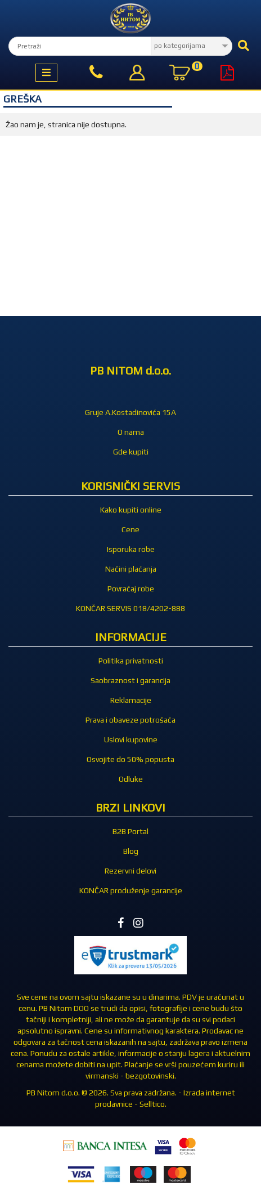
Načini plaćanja (130, 568)
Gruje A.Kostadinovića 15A (130, 412)
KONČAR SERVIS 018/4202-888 (130, 608)
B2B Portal (130, 831)
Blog (130, 851)
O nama (131, 431)
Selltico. (153, 1103)
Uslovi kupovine (131, 739)
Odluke (131, 778)
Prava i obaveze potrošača (131, 719)
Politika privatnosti (130, 660)
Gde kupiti (130, 451)
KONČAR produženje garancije (130, 890)
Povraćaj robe (130, 588)
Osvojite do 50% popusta (130, 759)
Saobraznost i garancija (130, 680)
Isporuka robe (131, 549)
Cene (131, 529)
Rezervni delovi (130, 870)
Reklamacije (130, 700)
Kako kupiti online (130, 509)
